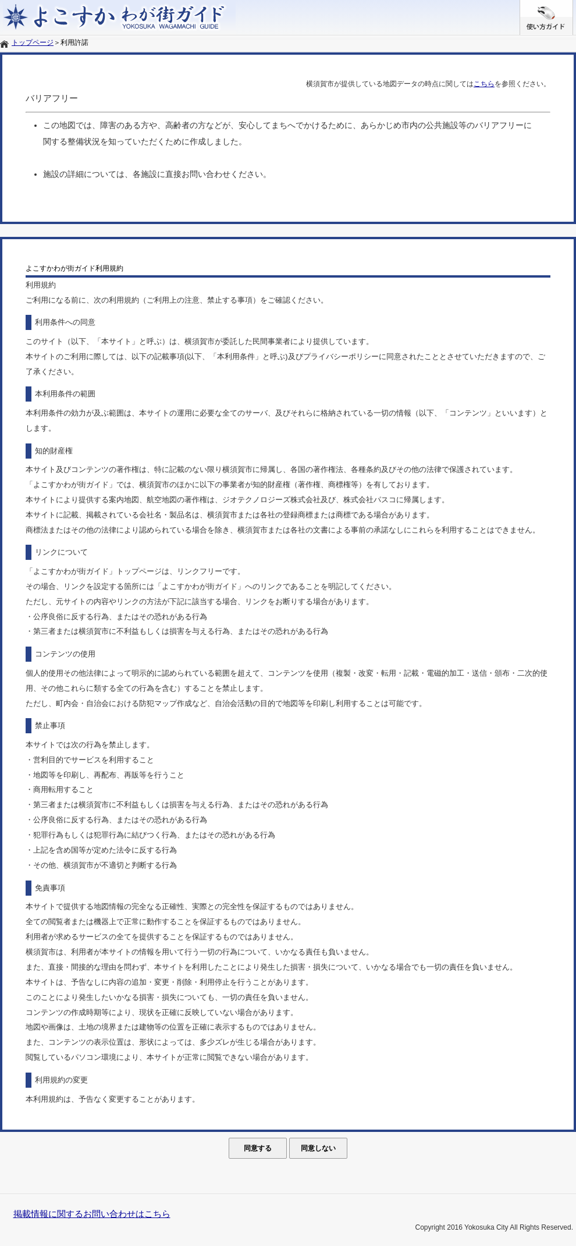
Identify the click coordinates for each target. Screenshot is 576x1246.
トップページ (33, 42)
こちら (484, 84)
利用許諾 (74, 42)
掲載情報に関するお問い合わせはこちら (91, 1214)
